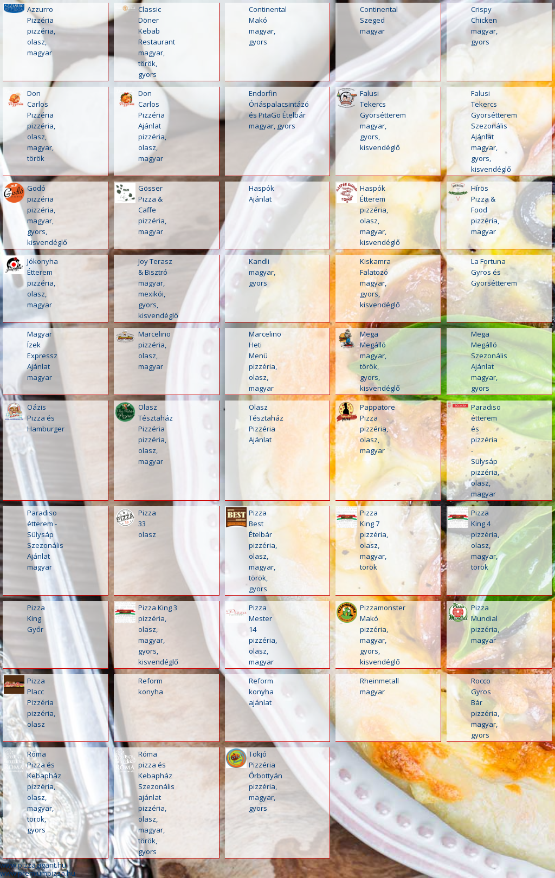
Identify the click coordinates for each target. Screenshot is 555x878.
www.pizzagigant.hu (33, 865)
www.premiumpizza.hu (37, 873)
